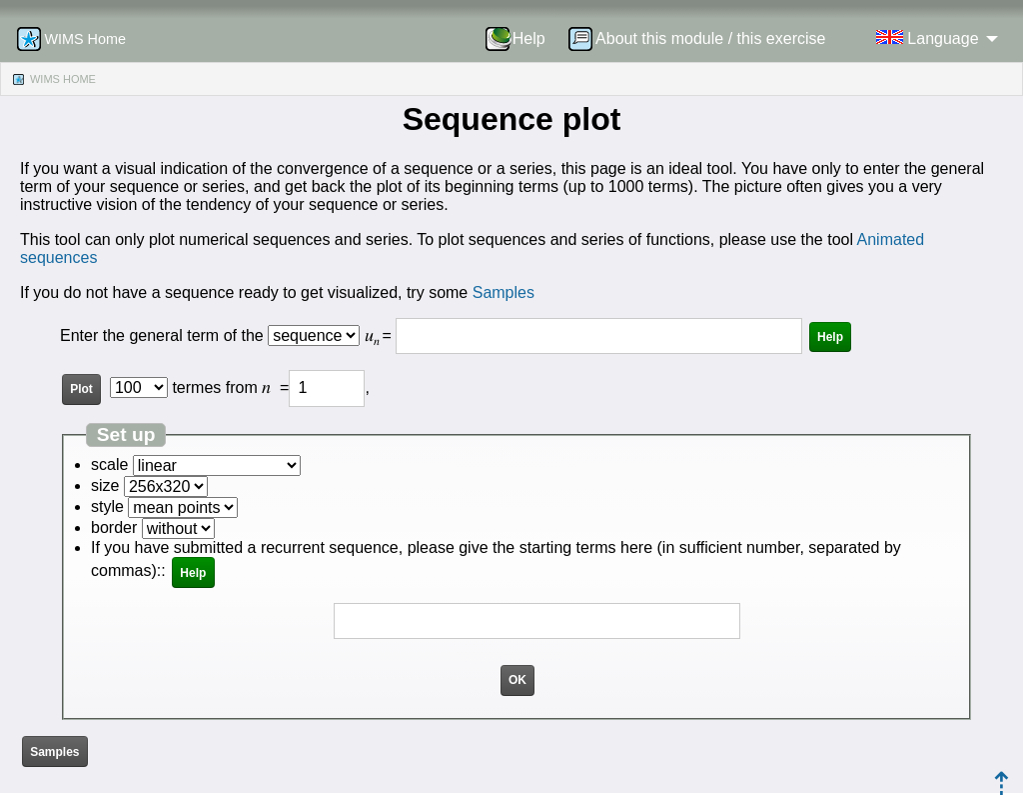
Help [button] (830, 337)
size (105, 485)
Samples (503, 292)
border (114, 527)
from (248, 387)
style (107, 506)
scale (109, 464)
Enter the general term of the (164, 335)
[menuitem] (522, 39)
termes (196, 387)
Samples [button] (54, 752)
